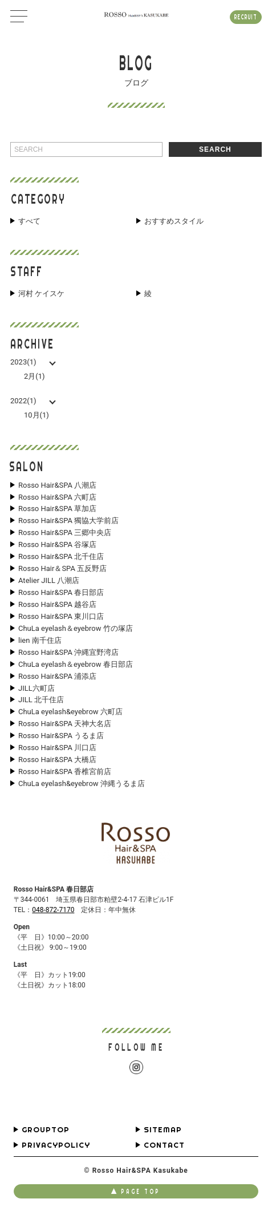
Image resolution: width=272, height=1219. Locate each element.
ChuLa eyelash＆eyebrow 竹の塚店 (75, 629)
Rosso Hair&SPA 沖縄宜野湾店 (68, 653)
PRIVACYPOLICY (56, 1145)
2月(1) (34, 376)
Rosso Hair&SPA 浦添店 (57, 677)
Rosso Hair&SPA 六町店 (57, 497)
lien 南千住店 (40, 641)
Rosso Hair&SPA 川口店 (57, 748)
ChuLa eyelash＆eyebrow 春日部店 (75, 665)
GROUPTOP (46, 1129)
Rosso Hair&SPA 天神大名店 (64, 724)
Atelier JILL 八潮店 (48, 581)
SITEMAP (163, 1129)
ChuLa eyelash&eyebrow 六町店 (70, 712)
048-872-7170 (53, 910)
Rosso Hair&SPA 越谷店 (57, 605)
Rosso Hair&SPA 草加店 (57, 509)
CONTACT (164, 1145)
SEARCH (215, 149)
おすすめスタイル (174, 221)
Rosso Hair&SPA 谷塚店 (57, 545)
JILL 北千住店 (41, 700)
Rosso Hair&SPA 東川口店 (61, 617)
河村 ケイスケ (41, 294)
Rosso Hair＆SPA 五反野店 (62, 569)
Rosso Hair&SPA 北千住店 (61, 557)
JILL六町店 (36, 688)
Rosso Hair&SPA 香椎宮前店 (64, 772)
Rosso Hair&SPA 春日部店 (61, 593)
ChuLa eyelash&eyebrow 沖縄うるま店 (81, 784)
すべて (29, 221)
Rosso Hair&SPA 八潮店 (57, 485)
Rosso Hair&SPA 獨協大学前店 (68, 521)
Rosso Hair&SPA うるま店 (61, 736)
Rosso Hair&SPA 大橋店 (57, 760)
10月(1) (36, 415)
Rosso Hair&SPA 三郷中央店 (64, 533)
